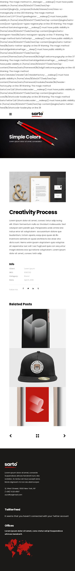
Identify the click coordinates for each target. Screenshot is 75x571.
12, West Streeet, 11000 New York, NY (20, 488)
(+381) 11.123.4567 (12, 491)
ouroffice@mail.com (13, 494)
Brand (26, 276)
